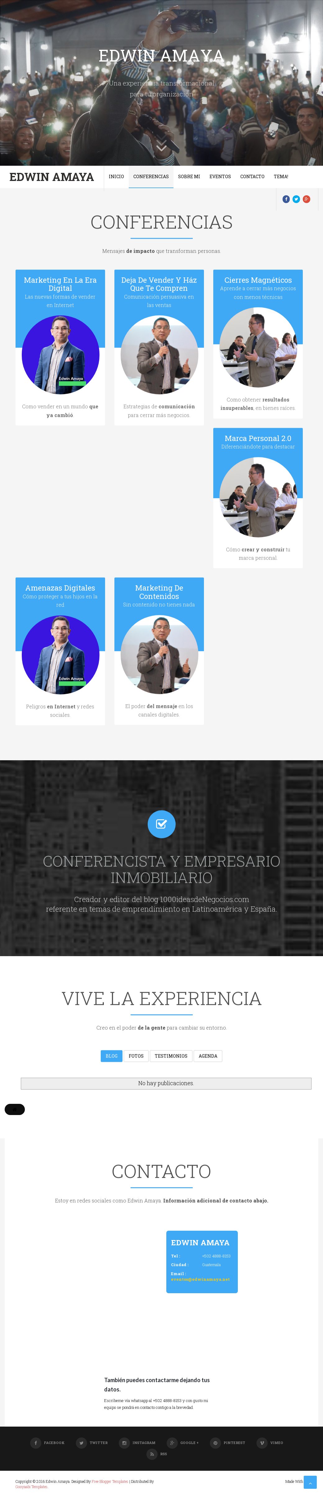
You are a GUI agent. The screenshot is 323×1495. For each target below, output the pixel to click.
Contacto (252, 176)
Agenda (208, 1056)
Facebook (47, 1442)
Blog (112, 1056)
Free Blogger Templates (110, 1481)
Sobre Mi (189, 176)
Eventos (220, 176)
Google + (183, 1442)
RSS (156, 1453)
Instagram (137, 1442)
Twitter (92, 1442)
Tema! (281, 176)
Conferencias (151, 176)
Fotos (136, 1056)
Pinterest (227, 1442)
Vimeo (269, 1442)
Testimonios (171, 1056)
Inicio (116, 176)
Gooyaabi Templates (32, 1486)
